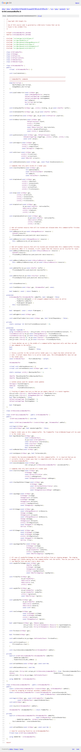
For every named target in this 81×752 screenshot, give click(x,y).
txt (73, 749)
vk (68, 9)
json (77, 749)
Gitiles (11, 749)
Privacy (16, 749)
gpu (56, 9)
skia (3, 9)
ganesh (62, 9)
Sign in (77, 3)
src (52, 9)
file (39, 16)
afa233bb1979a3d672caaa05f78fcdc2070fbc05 (29, 9)
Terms (21, 749)
